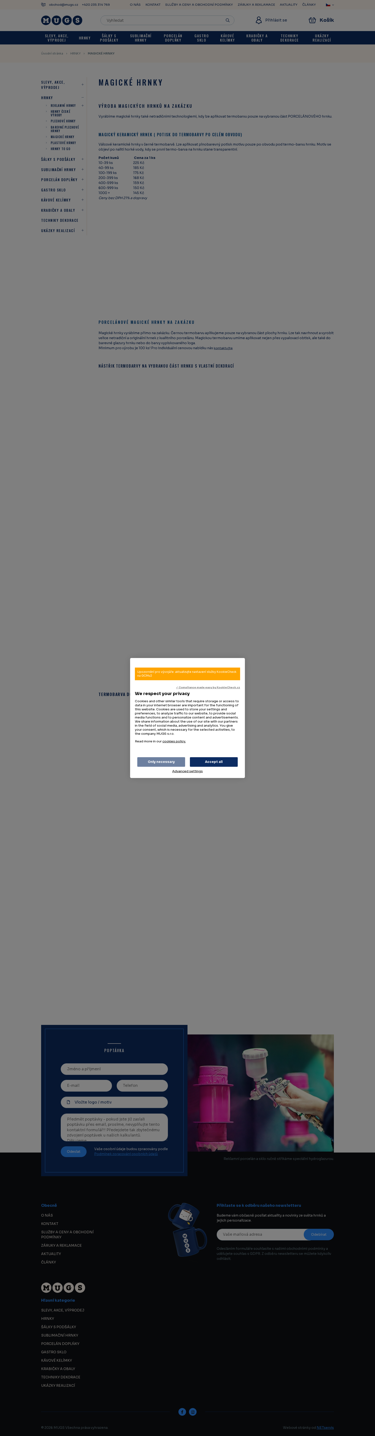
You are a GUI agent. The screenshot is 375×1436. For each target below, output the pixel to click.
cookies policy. (174, 741)
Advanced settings (187, 771)
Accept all (214, 762)
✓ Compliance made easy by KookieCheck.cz (208, 687)
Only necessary (161, 762)
